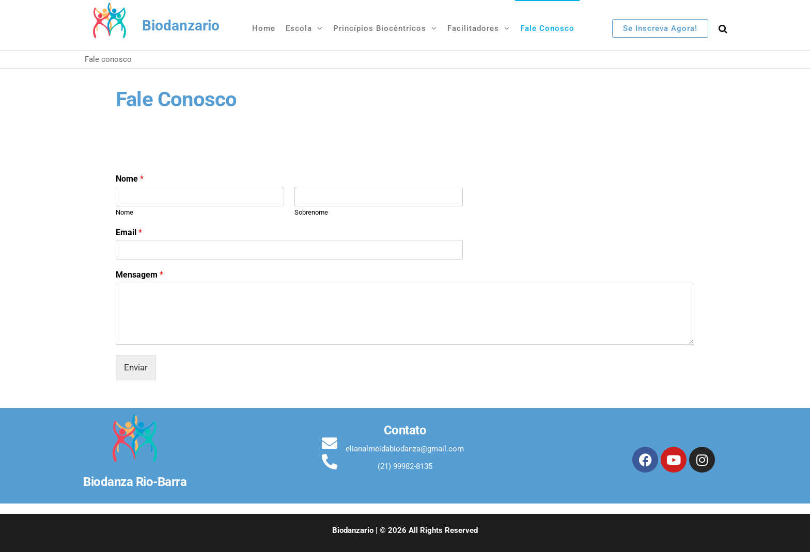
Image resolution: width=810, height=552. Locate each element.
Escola (299, 28)
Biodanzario (181, 25)
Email (129, 232)
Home (263, 28)
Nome (130, 179)
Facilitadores (473, 28)
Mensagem (139, 275)
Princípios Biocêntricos (379, 28)
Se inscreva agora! (660, 28)
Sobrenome (311, 212)
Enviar (136, 367)
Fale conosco (547, 28)
